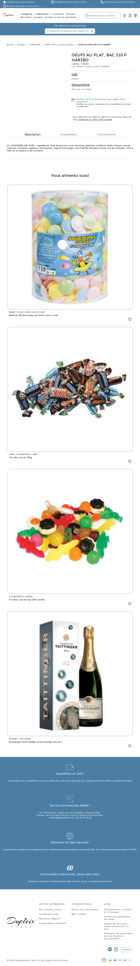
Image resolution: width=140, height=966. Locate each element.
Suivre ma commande (85, 909)
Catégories (28, 14)
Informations (106, 134)
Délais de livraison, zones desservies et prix (116, 926)
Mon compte (79, 914)
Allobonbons (16, 596)
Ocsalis (48, 960)
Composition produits (52, 923)
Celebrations (23, 454)
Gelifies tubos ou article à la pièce (59, 44)
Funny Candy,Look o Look (31, 312)
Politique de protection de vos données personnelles (118, 936)
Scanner (126, 949)
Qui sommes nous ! (50, 909)
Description (33, 134)
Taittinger (25, 739)
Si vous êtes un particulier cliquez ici (70, 31)
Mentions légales (49, 918)
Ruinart (13, 739)
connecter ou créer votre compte (95, 119)
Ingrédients (68, 134)
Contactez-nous (49, 914)
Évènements (43, 14)
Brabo (12, 312)
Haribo (76, 64)
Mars (11, 454)
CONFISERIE (35, 44)
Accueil (10, 44)
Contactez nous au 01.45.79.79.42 (119, 2)
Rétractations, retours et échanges (117, 910)
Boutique (21, 44)
